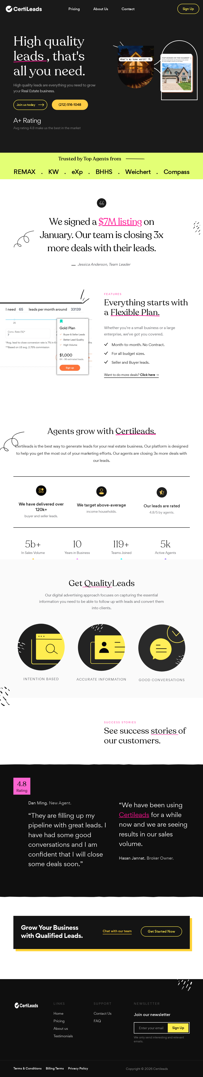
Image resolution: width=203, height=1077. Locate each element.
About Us (100, 9)
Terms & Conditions (27, 1068)
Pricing (74, 9)
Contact (128, 9)
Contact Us (102, 1013)
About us (61, 1028)
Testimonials (63, 1036)
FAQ (97, 1021)
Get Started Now (161, 931)
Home (58, 1013)
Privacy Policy (78, 1068)
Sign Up (188, 9)
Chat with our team (117, 931)
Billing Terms (55, 1068)
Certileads (160, 1069)
